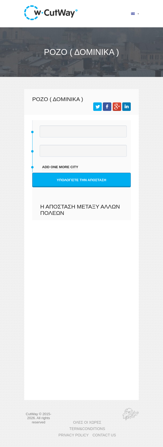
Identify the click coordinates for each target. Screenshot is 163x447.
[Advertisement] (81, 275)
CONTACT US (104, 435)
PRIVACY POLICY (74, 435)
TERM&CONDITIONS (87, 429)
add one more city (60, 167)
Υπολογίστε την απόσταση (81, 180)
